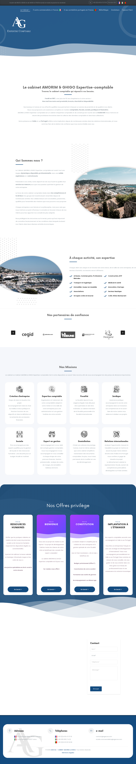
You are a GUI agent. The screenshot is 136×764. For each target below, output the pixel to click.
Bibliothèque (103, 10)
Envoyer (96, 689)
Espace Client (127, 10)
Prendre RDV (112, 2)
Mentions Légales (68, 753)
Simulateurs (115, 10)
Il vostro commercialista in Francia (45, 10)
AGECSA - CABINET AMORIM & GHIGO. (63, 750)
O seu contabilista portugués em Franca (79, 10)
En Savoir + (18, 589)
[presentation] (13, 333)
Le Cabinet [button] (24, 10)
